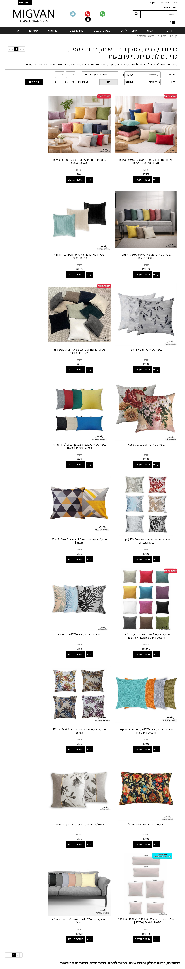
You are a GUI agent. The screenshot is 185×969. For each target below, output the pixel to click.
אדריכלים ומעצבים (50, 953)
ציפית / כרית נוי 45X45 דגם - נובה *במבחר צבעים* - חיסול (34, 578)
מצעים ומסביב (111, 889)
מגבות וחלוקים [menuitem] (127, 31)
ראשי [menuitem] (175, 2)
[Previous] (20, 49)
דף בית (173, 36)
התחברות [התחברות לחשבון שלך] (25, 2)
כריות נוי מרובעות (146, 36)
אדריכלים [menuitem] (172, 885)
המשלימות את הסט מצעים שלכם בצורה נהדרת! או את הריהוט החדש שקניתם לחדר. (114, 642)
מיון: (173, 82)
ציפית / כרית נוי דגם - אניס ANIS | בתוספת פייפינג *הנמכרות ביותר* (34, 236)
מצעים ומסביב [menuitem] (100, 31)
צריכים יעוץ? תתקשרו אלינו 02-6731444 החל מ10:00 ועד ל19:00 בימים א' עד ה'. (135, 845)
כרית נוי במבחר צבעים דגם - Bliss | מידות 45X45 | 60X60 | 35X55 (92, 151)
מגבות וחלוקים (111, 884)
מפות (116, 909)
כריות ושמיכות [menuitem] (74, 31)
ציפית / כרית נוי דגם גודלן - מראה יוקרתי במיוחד (150, 578)
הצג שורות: (84, 82)
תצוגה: (129, 82)
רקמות (115, 879)
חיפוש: (172, 74)
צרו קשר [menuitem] (153, 2)
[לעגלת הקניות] (172, 22)
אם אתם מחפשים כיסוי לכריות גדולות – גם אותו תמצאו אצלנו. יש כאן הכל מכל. (135, 748)
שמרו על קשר (51, 867)
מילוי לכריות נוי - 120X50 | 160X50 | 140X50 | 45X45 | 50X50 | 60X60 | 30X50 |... (92, 578)
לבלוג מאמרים (52, 943)
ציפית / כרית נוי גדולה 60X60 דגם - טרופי (34, 406)
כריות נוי (162, 36)
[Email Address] (116, 925)
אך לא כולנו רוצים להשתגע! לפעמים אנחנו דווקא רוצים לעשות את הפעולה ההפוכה (132, 674)
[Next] (12, 49)
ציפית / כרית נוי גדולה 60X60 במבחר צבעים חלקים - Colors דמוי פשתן (151, 492)
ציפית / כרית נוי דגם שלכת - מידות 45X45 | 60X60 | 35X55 (92, 492)
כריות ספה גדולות (67, 733)
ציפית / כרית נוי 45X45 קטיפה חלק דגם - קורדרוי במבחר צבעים (151, 236)
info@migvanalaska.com (38, 889)
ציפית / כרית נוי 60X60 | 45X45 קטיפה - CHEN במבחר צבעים (34, 151)
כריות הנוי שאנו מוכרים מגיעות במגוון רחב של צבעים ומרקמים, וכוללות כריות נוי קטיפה (131, 696)
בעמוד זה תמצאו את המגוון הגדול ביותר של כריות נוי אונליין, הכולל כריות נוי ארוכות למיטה (129, 733)
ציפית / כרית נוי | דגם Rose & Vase (150, 320)
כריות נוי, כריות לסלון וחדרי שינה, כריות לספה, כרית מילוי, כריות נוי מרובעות (122, 53)
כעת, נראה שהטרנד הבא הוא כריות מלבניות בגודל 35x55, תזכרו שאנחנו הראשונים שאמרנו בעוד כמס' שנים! (119, 792)
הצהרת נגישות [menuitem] (169, 890)
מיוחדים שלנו (112, 914)
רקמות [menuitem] (149, 31)
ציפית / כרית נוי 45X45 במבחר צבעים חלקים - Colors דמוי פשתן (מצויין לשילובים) (92, 407)
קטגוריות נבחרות (107, 867)
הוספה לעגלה (147, 170)
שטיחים (115, 904)
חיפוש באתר (170, 7)
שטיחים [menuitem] (32, 31)
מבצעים (114, 919)
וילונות (116, 874)
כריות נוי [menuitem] (51, 31)
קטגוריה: (128, 75)
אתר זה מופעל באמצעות (92, 966)
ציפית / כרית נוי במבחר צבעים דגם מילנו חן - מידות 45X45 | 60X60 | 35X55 (92, 322)
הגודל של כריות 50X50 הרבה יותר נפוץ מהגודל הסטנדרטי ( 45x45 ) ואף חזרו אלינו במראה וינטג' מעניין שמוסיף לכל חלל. (112, 781)
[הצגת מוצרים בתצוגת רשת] (108, 82)
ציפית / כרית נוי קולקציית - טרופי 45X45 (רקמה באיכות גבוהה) (34, 322)
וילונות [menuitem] (167, 31)
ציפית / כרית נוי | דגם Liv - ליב (92, 235)
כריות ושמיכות (112, 894)
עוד (16, 31)
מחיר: (87, 74)
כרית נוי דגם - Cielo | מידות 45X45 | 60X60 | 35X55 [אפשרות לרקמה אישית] (151, 151)
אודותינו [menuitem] (165, 2)
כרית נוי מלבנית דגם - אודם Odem (34, 491)
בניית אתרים (78, 966)
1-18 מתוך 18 (59, 81)
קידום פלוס (88, 966)
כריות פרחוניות (73, 696)
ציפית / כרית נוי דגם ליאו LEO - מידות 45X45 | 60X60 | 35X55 (151, 407)
